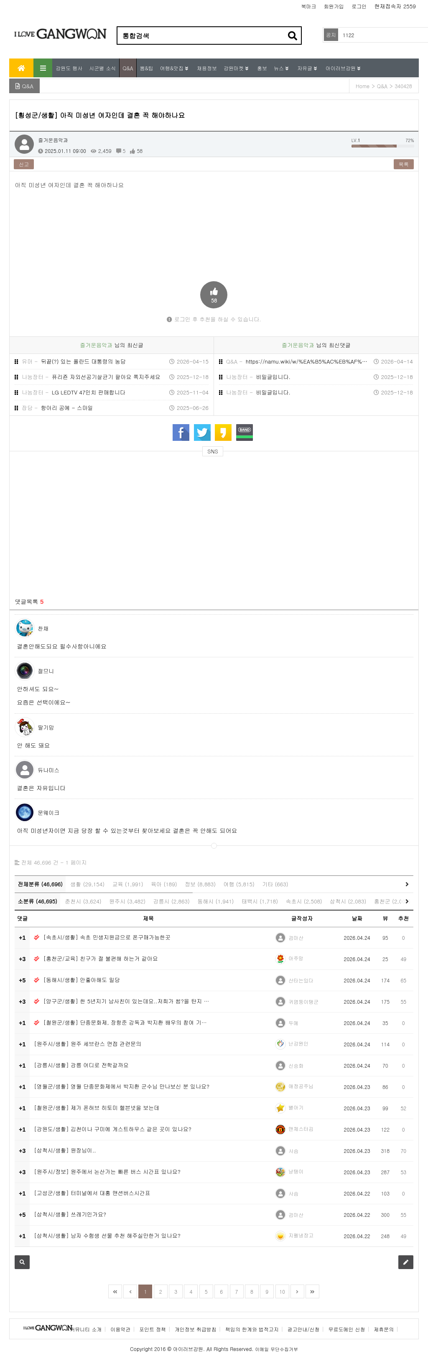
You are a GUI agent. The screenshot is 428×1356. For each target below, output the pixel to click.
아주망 (295, 958)
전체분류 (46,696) (40, 884)
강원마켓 (234, 67)
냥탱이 (295, 1171)
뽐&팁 (146, 67)
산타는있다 (300, 980)
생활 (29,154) (87, 884)
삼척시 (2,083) (348, 901)
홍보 (262, 67)
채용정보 (207, 67)
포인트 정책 (152, 1329)
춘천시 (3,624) (83, 901)
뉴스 (279, 67)
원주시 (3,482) (127, 901)
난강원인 (298, 1043)
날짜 (357, 918)
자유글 (305, 67)
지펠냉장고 (300, 1235)
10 (282, 1291)
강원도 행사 (69, 67)
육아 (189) (164, 884)
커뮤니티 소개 (86, 1329)
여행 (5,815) (239, 884)
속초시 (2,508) (303, 901)
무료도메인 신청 (346, 1329)
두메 (293, 1022)
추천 (403, 918)
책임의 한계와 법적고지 (252, 1329)
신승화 (295, 1065)
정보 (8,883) (200, 884)
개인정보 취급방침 (196, 1329)
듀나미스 (48, 770)
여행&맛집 (172, 67)
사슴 (293, 1150)
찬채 (43, 628)
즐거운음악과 (53, 139)
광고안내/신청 (304, 1329)
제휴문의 (384, 1329)
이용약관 (120, 1329)
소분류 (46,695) (37, 901)
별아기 (295, 1107)
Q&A (127, 67)
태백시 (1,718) (260, 901)
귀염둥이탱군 (303, 1001)
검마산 (295, 937)
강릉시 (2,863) (171, 901)
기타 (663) (275, 884)
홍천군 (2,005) (392, 901)
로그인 (359, 6)
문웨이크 (48, 813)
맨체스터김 (300, 1128)
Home (362, 85)
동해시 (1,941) (215, 901)
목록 (404, 164)
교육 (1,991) (127, 884)
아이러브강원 (341, 67)
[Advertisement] (90, 522)
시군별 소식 (102, 67)
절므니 (46, 671)
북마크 (308, 6)
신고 (24, 164)
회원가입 (334, 6)
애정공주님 (300, 1085)
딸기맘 (46, 727)
